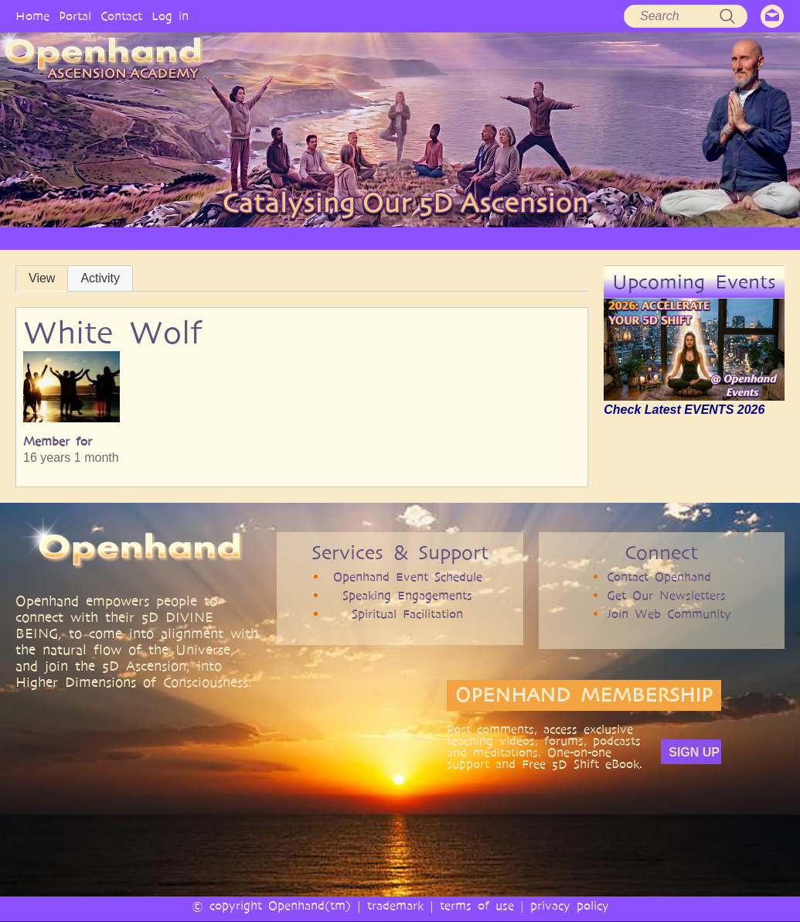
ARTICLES (338, 238)
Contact (121, 16)
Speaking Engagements (407, 595)
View (42, 278)
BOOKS (498, 238)
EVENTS (633, 238)
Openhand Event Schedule (407, 576)
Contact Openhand (659, 576)
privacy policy (569, 905)
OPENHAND (124, 238)
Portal (75, 16)
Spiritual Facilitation (407, 613)
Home (32, 16)
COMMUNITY (564, 238)
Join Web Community (669, 613)
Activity (100, 278)
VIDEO (395, 238)
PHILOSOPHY (202, 238)
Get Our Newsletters (666, 595)
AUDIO (446, 238)
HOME (61, 238)
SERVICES (275, 238)
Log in (170, 16)
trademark (395, 905)
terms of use (477, 905)
